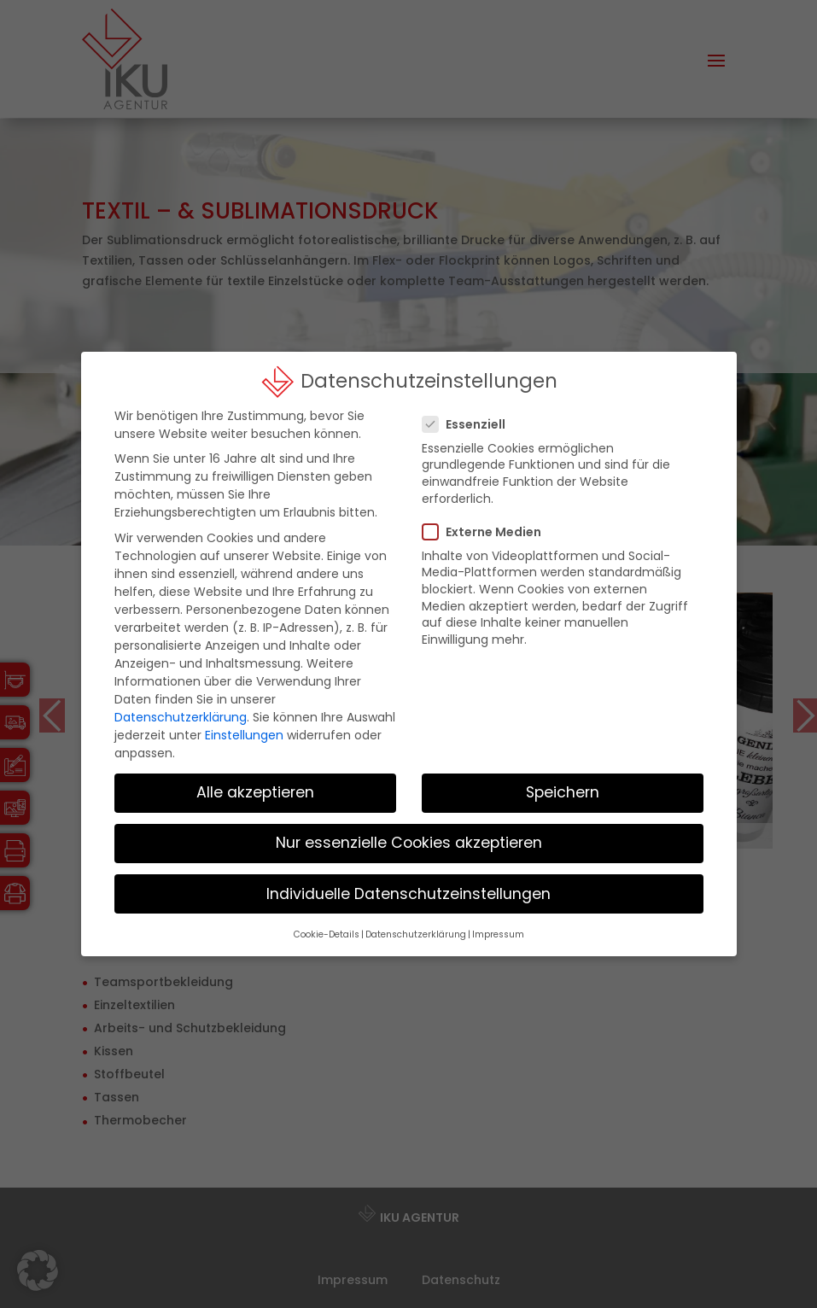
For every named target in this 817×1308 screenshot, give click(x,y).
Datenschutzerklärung (180, 705)
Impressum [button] (498, 922)
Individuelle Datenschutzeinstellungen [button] (408, 881)
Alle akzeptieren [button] (255, 780)
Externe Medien (489, 519)
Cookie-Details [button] (326, 922)
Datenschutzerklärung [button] (415, 922)
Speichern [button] (562, 780)
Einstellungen (244, 723)
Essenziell (471, 412)
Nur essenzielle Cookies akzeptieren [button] (409, 830)
